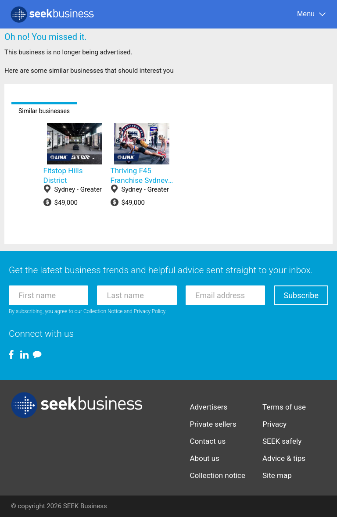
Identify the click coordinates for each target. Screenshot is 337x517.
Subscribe (301, 295)
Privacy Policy (149, 311)
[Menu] (311, 14)
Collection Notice (102, 311)
